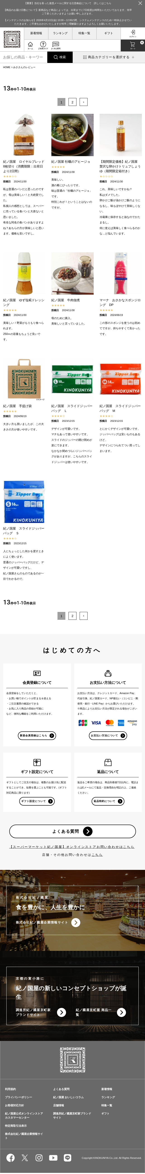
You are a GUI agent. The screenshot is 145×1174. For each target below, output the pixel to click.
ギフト (108, 33)
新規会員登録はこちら (33, 735)
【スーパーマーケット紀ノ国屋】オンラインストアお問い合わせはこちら (72, 847)
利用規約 (10, 1090)
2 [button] (73, 102)
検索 (62, 57)
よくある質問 (65, 832)
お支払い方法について (104, 735)
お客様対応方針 (14, 1106)
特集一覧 (84, 33)
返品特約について (104, 801)
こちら (97, 855)
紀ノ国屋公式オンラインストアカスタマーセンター (24, 1116)
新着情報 (36, 33)
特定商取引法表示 (16, 1127)
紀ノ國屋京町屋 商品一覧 (94, 1013)
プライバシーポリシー (18, 1098)
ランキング (60, 33)
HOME (6, 67)
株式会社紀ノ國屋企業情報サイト (42, 923)
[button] (84, 102)
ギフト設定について (33, 801)
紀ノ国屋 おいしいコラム (68, 1098)
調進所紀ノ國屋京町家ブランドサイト (33, 1013)
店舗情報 (58, 1106)
